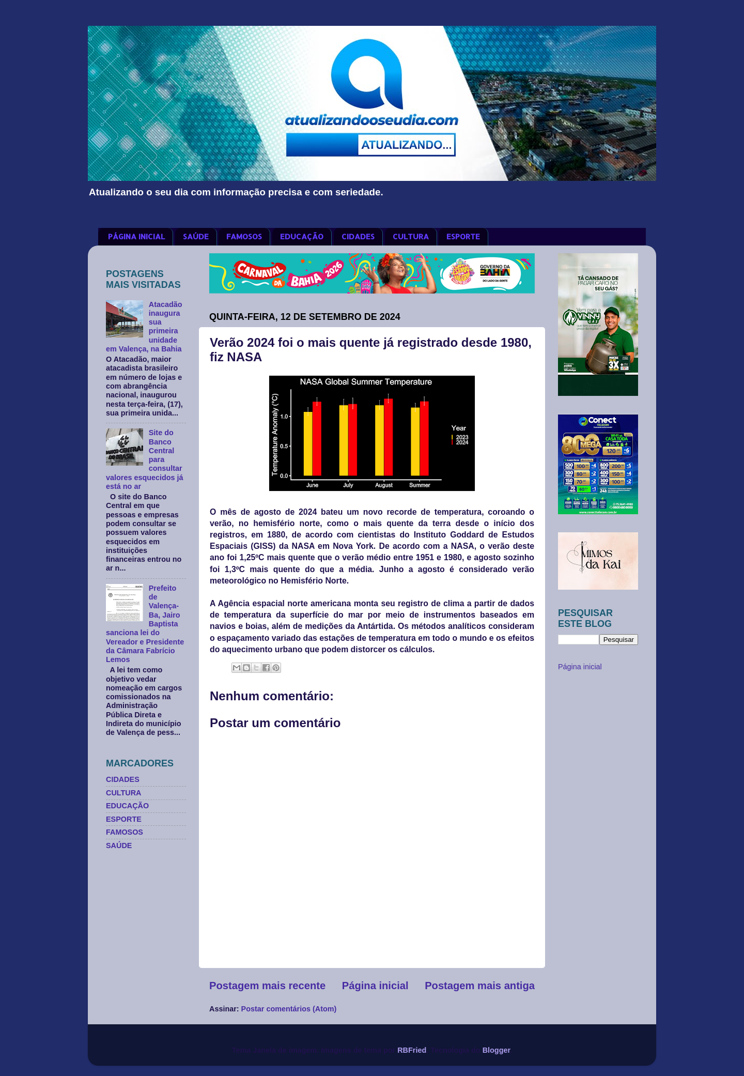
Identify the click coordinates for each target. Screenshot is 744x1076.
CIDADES (358, 236)
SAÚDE (196, 236)
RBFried (411, 1050)
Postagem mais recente (267, 985)
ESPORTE (463, 236)
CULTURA (411, 236)
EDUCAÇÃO (301, 236)
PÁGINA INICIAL (136, 236)
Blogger (496, 1050)
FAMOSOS (244, 236)
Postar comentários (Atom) (289, 1009)
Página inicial (375, 985)
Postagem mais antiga (480, 985)
